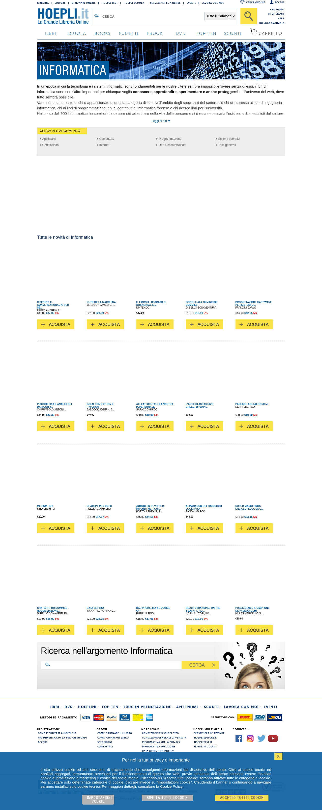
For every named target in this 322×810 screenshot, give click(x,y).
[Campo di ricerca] (153, 16)
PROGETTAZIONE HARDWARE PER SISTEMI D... (253, 303)
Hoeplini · (88, 706)
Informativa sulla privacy (161, 741)
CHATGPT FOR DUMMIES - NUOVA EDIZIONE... (53, 609)
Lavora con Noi (213, 2)
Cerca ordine (255, 2)
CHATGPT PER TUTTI (99, 506)
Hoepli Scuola (134, 2)
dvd (181, 33)
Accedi (279, 2)
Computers (106, 139)
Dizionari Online (84, 2)
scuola (76, 33)
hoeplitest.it (203, 741)
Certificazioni (50, 145)
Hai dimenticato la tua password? (63, 737)
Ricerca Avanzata (271, 22)
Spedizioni (104, 741)
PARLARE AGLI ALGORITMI (251, 404)
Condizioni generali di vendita (164, 737)
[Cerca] (248, 16)
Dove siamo (276, 13)
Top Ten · (111, 706)
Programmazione (170, 139)
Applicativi (49, 139)
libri (50, 33)
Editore (60, 2)
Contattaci (105, 746)
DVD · (69, 706)
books (103, 33)
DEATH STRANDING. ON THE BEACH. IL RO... (203, 609)
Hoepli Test (110, 2)
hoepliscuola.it (205, 746)
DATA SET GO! (95, 608)
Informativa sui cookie (159, 746)
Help (281, 18)
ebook (155, 33)
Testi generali (227, 145)
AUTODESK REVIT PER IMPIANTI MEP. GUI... (150, 507)
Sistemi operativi (229, 139)
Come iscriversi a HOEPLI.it (57, 733)
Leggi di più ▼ (161, 121)
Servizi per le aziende (165, 2)
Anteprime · (188, 706)
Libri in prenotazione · (149, 706)
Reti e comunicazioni (172, 145)
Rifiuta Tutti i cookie (167, 798)
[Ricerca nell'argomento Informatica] (115, 665)
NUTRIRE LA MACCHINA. (102, 302)
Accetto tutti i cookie (241, 798)
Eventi (191, 2)
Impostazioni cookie (99, 799)
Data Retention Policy (158, 750)
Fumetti (129, 33)
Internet (104, 145)
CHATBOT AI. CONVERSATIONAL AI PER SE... (53, 305)
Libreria (43, 2)
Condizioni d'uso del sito (160, 733)
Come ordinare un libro (114, 733)
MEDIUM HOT (45, 506)
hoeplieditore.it (206, 737)
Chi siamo (277, 9)
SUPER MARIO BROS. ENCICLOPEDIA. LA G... (249, 507)
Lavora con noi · (242, 706)
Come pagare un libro (113, 737)
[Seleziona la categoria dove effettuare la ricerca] (220, 16)
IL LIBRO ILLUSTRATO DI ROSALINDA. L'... (151, 303)
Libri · (56, 706)
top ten (207, 33)
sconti (233, 33)
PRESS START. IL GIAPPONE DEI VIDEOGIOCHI (252, 609)
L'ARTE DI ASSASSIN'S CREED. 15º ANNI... (199, 405)
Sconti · (212, 706)
